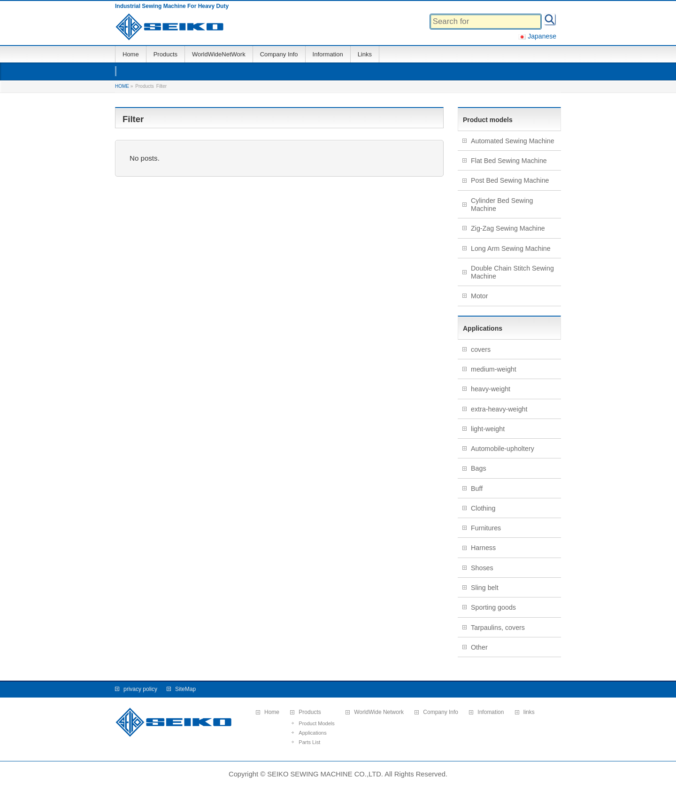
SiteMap (185, 689)
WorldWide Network (379, 712)
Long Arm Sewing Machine (511, 248)
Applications (312, 733)
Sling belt (485, 587)
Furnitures (486, 528)
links (529, 712)
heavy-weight (490, 389)
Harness (483, 547)
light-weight (488, 429)
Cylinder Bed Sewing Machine (502, 204)
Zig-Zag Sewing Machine (508, 228)
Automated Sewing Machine (512, 141)
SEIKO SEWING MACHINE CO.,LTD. (325, 774)
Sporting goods (493, 607)
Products (310, 712)
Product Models (316, 723)
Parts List (309, 742)
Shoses (482, 568)
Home (271, 712)
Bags (478, 468)
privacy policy (140, 689)
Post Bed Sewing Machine (510, 180)
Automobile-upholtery (502, 448)
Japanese (537, 36)
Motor (479, 296)
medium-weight (493, 369)
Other (479, 647)
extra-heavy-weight (499, 409)
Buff (477, 488)
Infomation (490, 712)
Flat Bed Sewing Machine (509, 160)
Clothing (483, 508)
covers (481, 349)
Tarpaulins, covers (498, 627)
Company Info (440, 712)
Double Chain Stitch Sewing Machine (512, 272)
